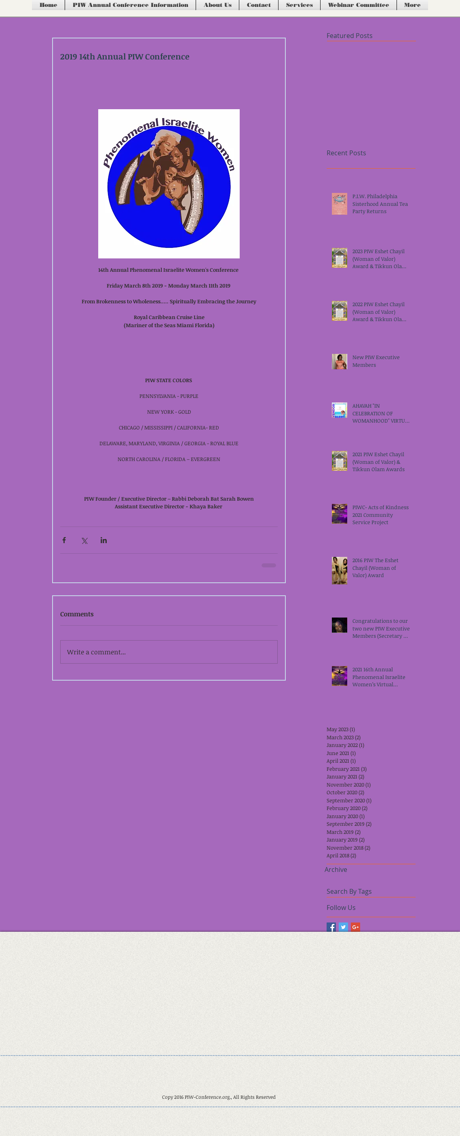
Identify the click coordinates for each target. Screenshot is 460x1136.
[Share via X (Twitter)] (84, 540)
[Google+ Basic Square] (355, 927)
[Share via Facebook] (64, 540)
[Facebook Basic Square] (331, 927)
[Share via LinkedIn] (104, 540)
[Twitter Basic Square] (343, 927)
